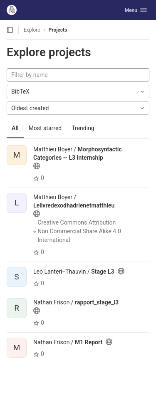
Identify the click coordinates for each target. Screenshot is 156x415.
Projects (58, 30)
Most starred (45, 128)
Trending (83, 128)
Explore (32, 30)
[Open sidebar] (10, 30)
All (15, 128)
